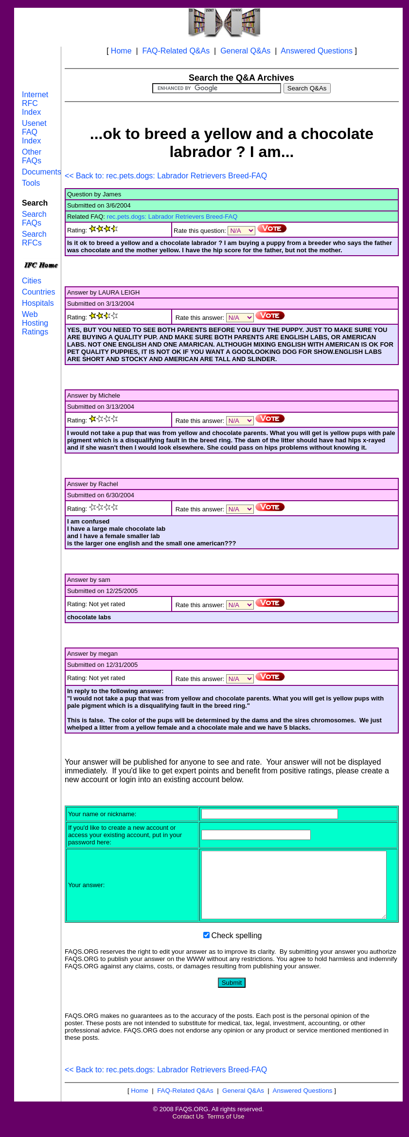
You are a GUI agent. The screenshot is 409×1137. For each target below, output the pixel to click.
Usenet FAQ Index (34, 132)
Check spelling (236, 949)
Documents (41, 172)
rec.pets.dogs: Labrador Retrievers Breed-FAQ (172, 216)
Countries (38, 292)
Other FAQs (31, 156)
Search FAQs (34, 218)
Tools (31, 183)
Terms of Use (226, 1129)
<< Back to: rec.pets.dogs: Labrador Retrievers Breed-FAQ (166, 176)
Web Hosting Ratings (35, 323)
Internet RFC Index (35, 103)
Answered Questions (317, 51)
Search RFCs (34, 238)
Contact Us (188, 1129)
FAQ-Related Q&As (176, 51)
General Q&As (245, 51)
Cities (31, 281)
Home (121, 51)
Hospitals (38, 303)
